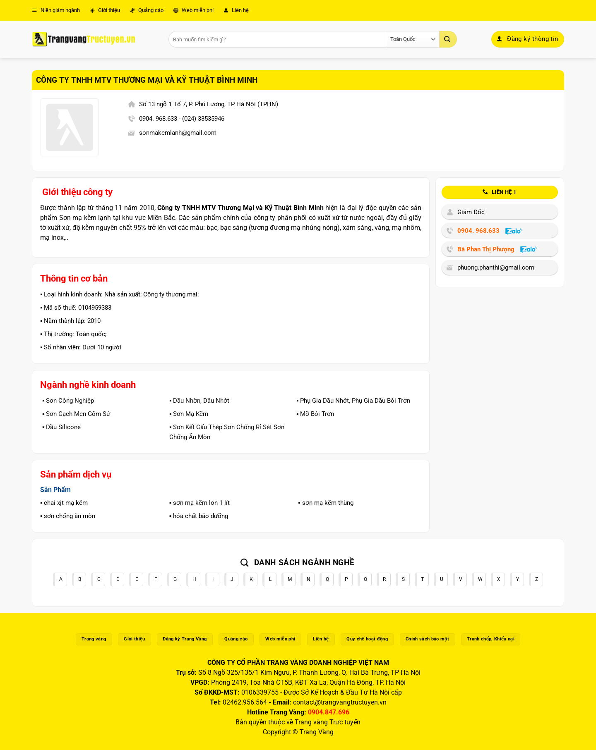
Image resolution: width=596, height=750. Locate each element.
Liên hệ (236, 10)
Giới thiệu (105, 10)
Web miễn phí (193, 10)
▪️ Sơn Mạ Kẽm (188, 414)
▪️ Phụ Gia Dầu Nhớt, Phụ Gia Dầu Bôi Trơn (353, 400)
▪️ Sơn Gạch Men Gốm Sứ (76, 414)
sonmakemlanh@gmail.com (177, 132)
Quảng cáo (146, 10)
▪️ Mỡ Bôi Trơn (315, 414)
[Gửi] (448, 39)
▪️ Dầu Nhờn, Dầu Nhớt (199, 400)
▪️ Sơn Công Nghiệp (68, 400)
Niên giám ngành (56, 10)
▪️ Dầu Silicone (61, 427)
